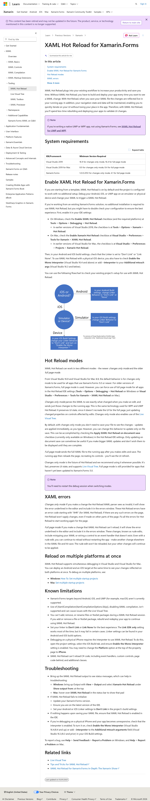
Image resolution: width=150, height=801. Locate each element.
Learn (47, 35)
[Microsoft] (5, 4)
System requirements (56, 66)
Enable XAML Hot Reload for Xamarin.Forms (67, 70)
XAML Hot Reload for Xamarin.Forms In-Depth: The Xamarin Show (83, 768)
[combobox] (20, 39)
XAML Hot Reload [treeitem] (19, 88)
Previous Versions (63, 35)
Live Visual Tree (90, 466)
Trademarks (120, 799)
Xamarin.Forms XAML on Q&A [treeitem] (22, 120)
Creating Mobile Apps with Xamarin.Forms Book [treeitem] (18, 187)
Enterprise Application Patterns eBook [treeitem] (20, 196)
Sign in (143, 3)
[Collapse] (36, 33)
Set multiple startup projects (70, 582)
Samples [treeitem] (9, 179)
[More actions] (142, 35)
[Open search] (136, 4)
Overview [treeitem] (12, 56)
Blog (39, 799)
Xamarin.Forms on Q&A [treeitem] (16, 169)
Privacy (63, 799)
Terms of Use (106, 799)
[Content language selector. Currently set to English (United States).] (15, 792)
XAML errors (52, 78)
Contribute (51, 799)
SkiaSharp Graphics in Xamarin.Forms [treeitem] (20, 204)
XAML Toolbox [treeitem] (17, 99)
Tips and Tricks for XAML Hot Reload (68, 764)
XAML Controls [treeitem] (15, 67)
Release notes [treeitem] (12, 174)
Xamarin (79, 35)
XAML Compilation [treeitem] (16, 72)
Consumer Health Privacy (83, 799)
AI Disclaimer (8, 799)
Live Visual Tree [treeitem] (17, 94)
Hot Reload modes (55, 74)
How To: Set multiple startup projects (79, 578)
